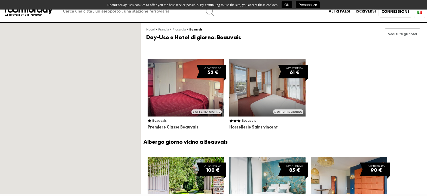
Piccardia (179, 29)
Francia (163, 29)
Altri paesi (339, 11)
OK (286, 5)
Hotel (150, 29)
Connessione (395, 11)
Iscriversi (366, 11)
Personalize (307, 5)
